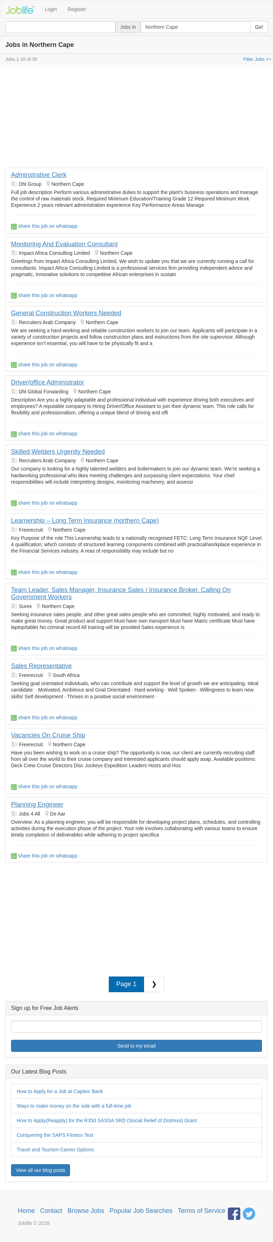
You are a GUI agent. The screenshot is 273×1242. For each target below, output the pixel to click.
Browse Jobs (86, 1210)
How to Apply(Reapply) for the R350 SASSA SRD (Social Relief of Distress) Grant (107, 1120)
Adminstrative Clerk (38, 174)
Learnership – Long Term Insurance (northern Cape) (85, 520)
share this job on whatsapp (44, 226)
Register (77, 9)
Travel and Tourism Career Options (55, 1149)
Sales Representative (41, 666)
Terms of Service (201, 1210)
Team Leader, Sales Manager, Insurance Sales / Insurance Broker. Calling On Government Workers (121, 593)
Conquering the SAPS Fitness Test (55, 1135)
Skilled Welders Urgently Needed (58, 451)
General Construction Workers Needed (66, 313)
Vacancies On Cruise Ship (48, 735)
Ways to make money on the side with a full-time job (74, 1106)
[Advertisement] (136, 118)
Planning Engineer (37, 804)
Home (26, 1210)
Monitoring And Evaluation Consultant (64, 244)
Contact (51, 1210)
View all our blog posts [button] (40, 1170)
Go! (259, 27)
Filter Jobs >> (257, 59)
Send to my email (136, 1046)
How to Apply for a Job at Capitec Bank (60, 1091)
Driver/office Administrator (47, 382)
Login (51, 9)
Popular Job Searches (140, 1210)
